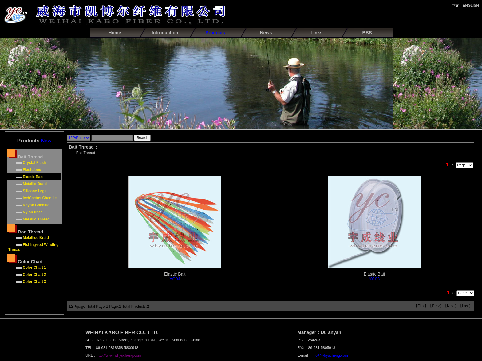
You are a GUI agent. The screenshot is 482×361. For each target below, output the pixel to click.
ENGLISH (471, 5)
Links (316, 32)
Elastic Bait (174, 276)
